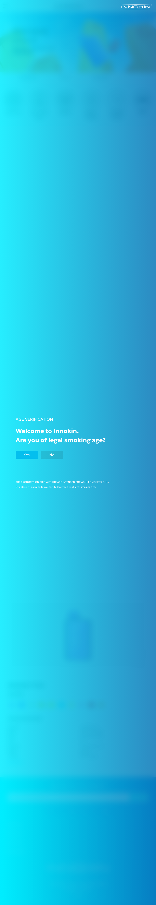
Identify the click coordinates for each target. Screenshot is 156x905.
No (51, 454)
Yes (27, 454)
